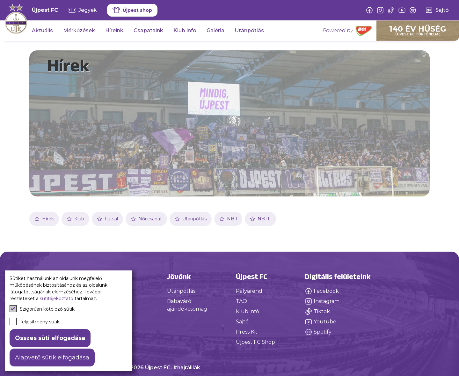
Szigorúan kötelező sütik (42, 308)
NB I (228, 219)
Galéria (215, 30)
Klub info (184, 30)
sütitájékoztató (56, 298)
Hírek (44, 219)
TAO (241, 301)
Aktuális (42, 30)
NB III (260, 219)
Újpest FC (45, 10)
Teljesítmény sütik (35, 321)
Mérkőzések (79, 30)
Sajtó (242, 322)
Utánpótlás (249, 30)
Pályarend (249, 291)
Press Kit (247, 332)
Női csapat (146, 219)
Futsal (107, 219)
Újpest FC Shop (255, 342)
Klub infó (247, 311)
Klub (75, 219)
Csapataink (148, 30)
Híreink (114, 30)
